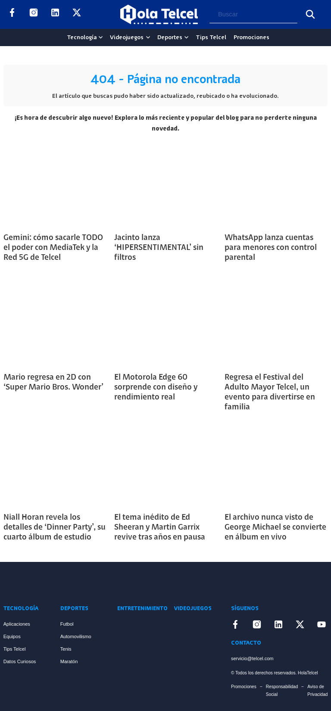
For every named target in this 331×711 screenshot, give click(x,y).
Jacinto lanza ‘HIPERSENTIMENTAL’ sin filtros (158, 248)
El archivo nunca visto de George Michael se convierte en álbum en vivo (275, 528)
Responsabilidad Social (282, 690)
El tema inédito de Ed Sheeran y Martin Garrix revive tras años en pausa (159, 528)
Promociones (251, 37)
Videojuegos (127, 37)
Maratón (69, 661)
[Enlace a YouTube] (98, 14)
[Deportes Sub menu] (186, 37)
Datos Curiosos (19, 661)
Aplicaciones (16, 624)
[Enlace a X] (76, 14)
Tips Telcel (211, 37)
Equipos (12, 636)
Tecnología (82, 37)
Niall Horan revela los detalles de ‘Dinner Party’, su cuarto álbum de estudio (54, 528)
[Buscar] (310, 14)
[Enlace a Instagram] (33, 14)
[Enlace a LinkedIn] (55, 14)
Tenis (66, 649)
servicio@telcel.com (252, 658)
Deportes (169, 37)
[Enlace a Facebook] (12, 14)
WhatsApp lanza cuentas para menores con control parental (271, 248)
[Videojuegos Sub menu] (148, 37)
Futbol (67, 624)
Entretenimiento (142, 608)
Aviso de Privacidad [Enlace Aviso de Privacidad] (317, 690)
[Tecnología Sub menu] (101, 37)
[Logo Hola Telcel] (159, 15)
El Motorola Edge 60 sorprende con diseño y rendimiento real (155, 388)
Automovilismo (75, 636)
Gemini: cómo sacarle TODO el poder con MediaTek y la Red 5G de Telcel (53, 248)
